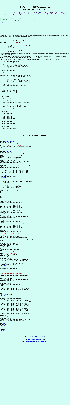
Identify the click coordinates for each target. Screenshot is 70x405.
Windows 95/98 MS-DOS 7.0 (36, 390)
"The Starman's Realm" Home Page (36, 395)
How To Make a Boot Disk (36, 392)
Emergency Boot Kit (38, 0)
